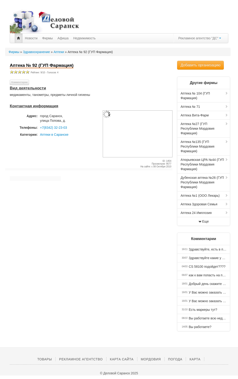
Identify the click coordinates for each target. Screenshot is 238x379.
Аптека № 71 (204, 106)
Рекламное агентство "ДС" (199, 38)
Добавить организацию (200, 65)
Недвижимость (84, 38)
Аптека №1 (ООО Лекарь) (204, 195)
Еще (203, 221)
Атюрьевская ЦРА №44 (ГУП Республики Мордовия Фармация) (204, 164)
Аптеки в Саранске (54, 134)
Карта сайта (122, 359)
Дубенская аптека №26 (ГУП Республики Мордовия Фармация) (204, 182)
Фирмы (47, 38)
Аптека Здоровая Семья (204, 204)
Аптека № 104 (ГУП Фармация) (204, 95)
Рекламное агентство (80, 359)
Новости (31, 38)
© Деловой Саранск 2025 (119, 373)
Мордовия (151, 359)
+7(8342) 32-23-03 (53, 127)
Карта (194, 359)
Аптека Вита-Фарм (204, 115)
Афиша (63, 38)
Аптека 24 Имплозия (204, 213)
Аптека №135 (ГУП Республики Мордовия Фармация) (204, 146)
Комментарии (19, 82)
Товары (44, 359)
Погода (175, 359)
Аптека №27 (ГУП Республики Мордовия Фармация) (204, 128)
